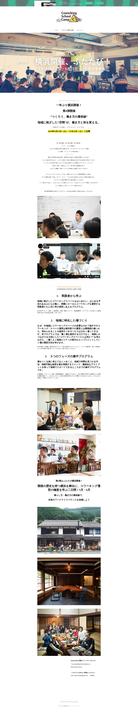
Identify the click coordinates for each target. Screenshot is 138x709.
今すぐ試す (89, 3)
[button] (56, 30)
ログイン (99, 3)
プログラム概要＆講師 (67, 30)
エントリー (80, 30)
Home (56, 30)
